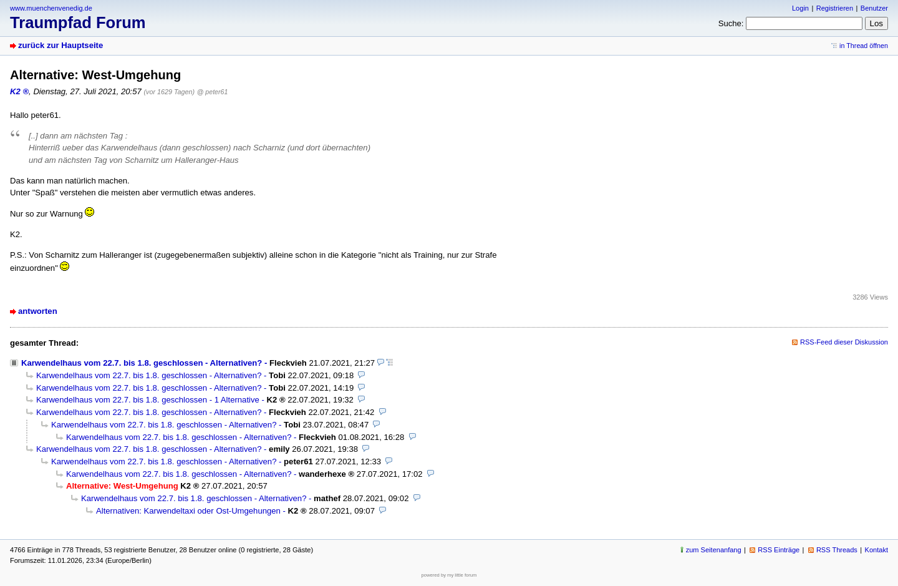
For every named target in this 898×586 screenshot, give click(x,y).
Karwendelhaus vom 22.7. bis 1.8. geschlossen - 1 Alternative (147, 399)
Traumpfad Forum (78, 22)
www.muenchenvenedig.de (51, 8)
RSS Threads (836, 550)
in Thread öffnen (863, 45)
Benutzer (874, 8)
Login (800, 8)
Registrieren (834, 8)
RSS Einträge (778, 550)
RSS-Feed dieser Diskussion (844, 342)
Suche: (731, 23)
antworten (37, 311)
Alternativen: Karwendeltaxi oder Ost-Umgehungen (188, 510)
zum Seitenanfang (713, 550)
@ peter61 (212, 91)
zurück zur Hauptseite (60, 45)
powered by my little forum (449, 575)
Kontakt (876, 550)
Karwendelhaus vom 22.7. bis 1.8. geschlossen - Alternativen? (141, 363)
